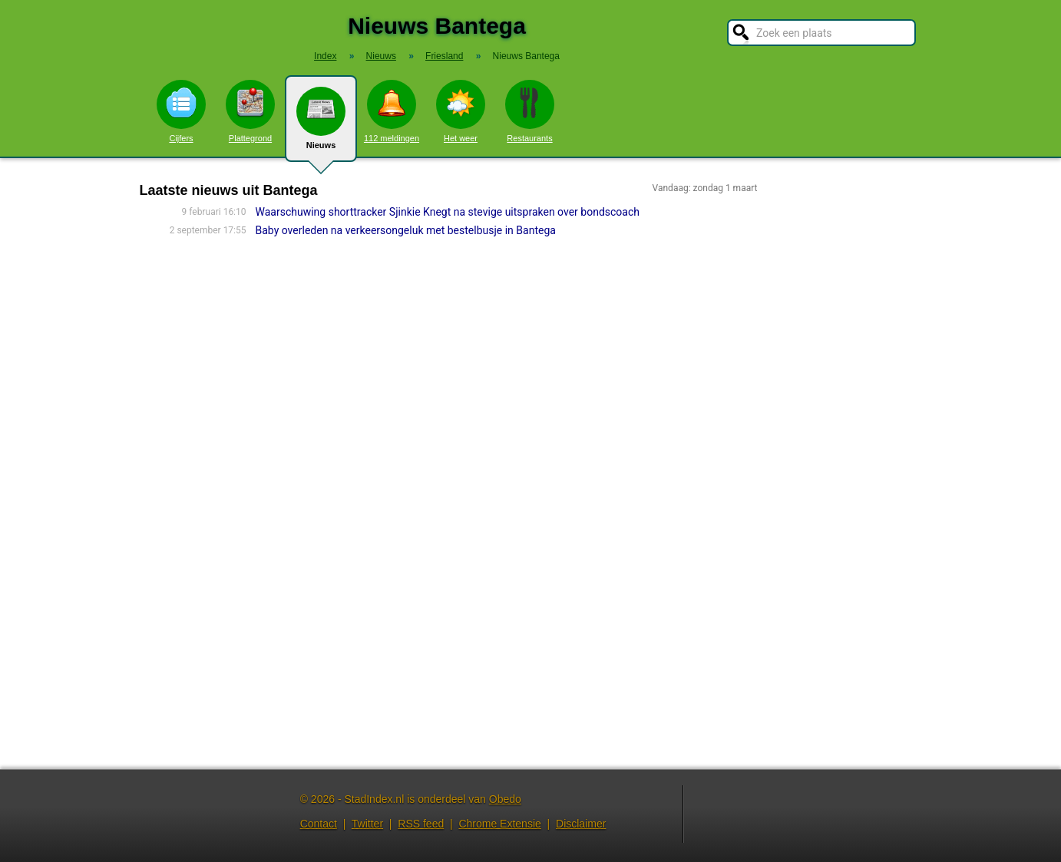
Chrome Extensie (499, 823)
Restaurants (529, 111)
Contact (318, 823)
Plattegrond (250, 111)
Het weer (460, 111)
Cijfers (181, 111)
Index (325, 56)
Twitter (367, 823)
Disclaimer (581, 823)
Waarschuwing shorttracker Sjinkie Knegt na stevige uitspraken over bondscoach (448, 212)
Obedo (505, 799)
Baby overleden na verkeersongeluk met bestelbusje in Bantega (406, 230)
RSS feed (421, 823)
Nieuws (320, 124)
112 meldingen (391, 111)
